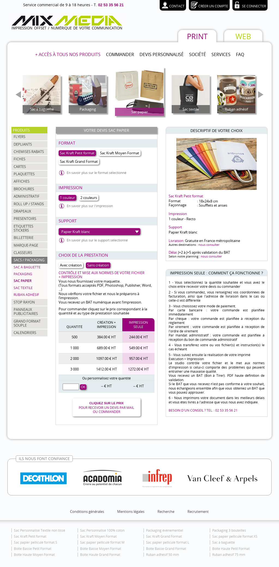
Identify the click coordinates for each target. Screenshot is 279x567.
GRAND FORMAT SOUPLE (27, 323)
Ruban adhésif (26, 295)
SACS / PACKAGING (29, 260)
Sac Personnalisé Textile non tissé (39, 530)
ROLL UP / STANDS (29, 203)
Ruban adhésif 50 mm (162, 555)
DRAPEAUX (22, 211)
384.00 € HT (106, 337)
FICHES (19, 159)
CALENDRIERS (25, 332)
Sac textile (23, 288)
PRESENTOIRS (25, 218)
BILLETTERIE (24, 237)
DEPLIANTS (23, 144)
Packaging (23, 274)
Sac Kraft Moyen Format (98, 536)
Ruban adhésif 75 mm (228, 555)
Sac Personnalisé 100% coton (102, 530)
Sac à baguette (27, 267)
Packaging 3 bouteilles (229, 530)
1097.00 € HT (106, 358)
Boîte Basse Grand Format (166, 549)
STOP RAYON (24, 302)
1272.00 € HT (138, 369)
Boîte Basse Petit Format (32, 549)
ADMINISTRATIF (27, 196)
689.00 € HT (106, 347)
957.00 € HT (138, 358)
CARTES (20, 166)
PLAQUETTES (24, 173)
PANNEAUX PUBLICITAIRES (26, 311)
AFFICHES (21, 181)
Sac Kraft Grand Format (164, 536)
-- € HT (106, 386)
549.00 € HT (138, 347)
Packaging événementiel (164, 530)
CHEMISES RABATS (29, 151)
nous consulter (208, 245)
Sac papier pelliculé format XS (234, 536)
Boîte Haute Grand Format (100, 555)
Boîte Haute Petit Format (231, 549)
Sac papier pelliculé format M (102, 542)
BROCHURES (24, 188)
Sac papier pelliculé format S (35, 542)
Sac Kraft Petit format (30, 536)
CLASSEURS (23, 252)
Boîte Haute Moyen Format (34, 555)
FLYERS (19, 136)
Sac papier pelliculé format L (167, 542)
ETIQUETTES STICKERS (23, 228)
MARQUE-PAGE (26, 245)
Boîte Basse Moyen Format (100, 549)
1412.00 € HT (106, 369)
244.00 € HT (138, 337)
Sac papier (22, 281)
